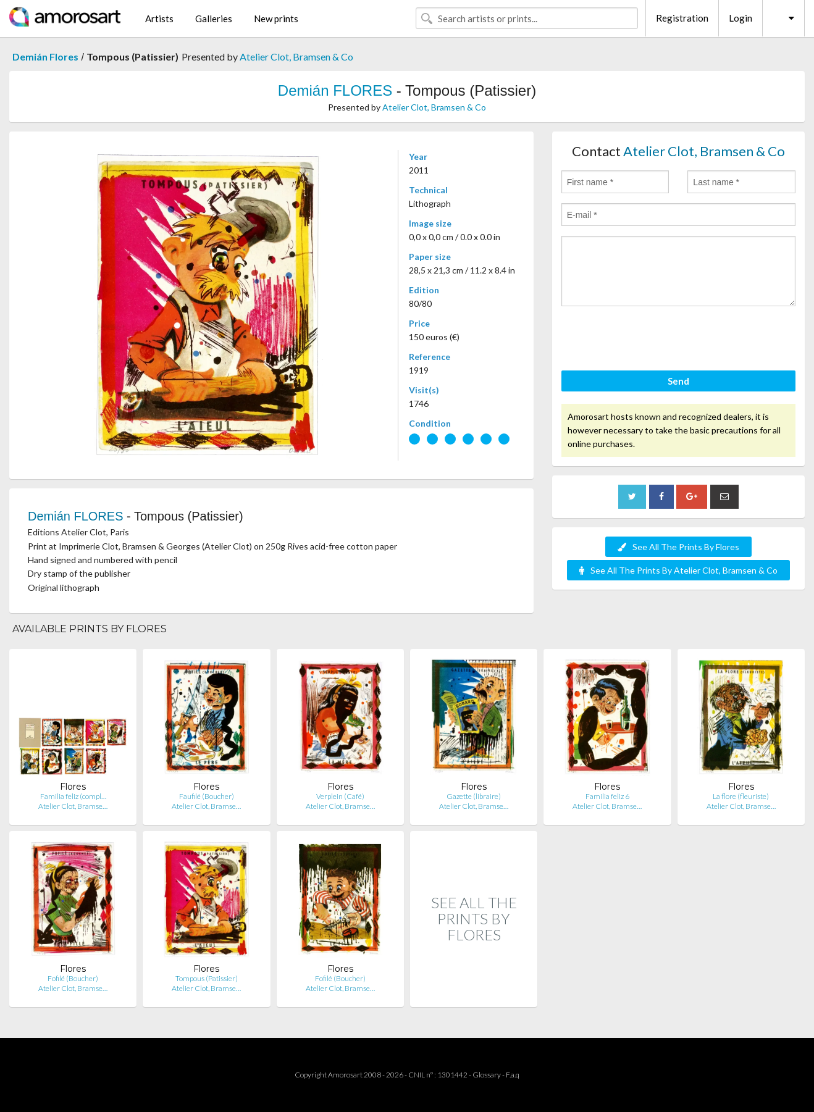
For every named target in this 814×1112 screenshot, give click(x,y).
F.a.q (512, 1074)
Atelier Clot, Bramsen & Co (296, 56)
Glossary (486, 1074)
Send (678, 381)
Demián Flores (45, 56)
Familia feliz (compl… (73, 796)
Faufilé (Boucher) (206, 796)
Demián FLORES (335, 90)
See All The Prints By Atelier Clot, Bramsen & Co (678, 570)
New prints (276, 18)
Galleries (213, 18)
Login (740, 17)
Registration (682, 17)
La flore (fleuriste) (741, 796)
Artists (159, 18)
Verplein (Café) (340, 796)
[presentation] (655, 340)
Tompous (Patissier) (206, 978)
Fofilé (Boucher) (73, 978)
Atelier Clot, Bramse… (72, 806)
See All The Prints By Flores (678, 546)
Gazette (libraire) (474, 796)
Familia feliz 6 (607, 796)
